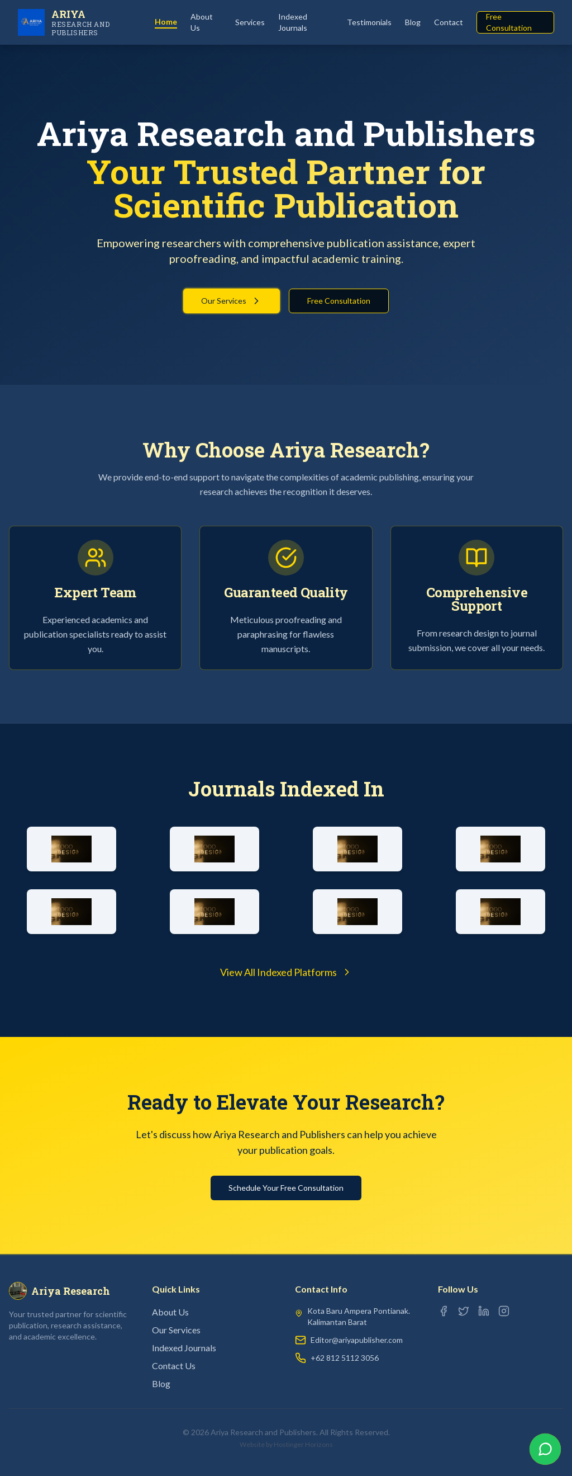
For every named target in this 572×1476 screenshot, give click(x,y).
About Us (201, 22)
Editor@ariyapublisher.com (357, 1340)
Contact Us (174, 1365)
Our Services (231, 300)
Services (250, 22)
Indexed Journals (292, 22)
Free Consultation (509, 22)
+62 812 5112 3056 (345, 1357)
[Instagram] (503, 1311)
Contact (448, 22)
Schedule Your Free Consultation (286, 1187)
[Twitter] (463, 1311)
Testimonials (369, 22)
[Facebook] (443, 1311)
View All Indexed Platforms (286, 972)
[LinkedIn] (483, 1311)
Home (166, 21)
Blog (413, 22)
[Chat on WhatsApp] (545, 1449)
